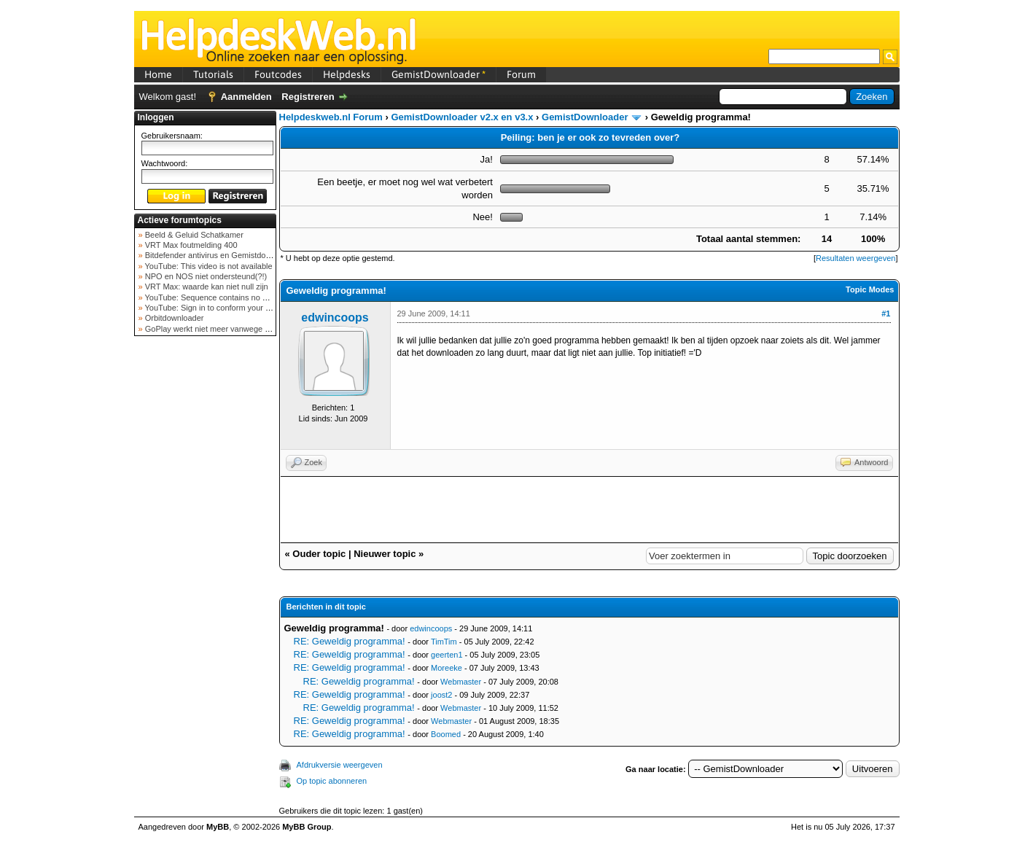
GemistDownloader (438, 74)
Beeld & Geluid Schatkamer (193, 234)
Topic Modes (870, 289)
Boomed (446, 734)
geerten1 (446, 654)
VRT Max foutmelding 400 (190, 245)
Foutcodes (278, 74)
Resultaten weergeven (855, 258)
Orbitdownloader (173, 317)
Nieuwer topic (385, 553)
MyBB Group (306, 826)
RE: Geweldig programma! (349, 641)
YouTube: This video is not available (208, 266)
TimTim (444, 641)
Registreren (307, 96)
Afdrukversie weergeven (340, 764)
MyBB (217, 826)
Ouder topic (319, 553)
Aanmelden (246, 96)
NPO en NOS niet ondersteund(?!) (205, 276)
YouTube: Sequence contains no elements (219, 297)
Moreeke (446, 667)
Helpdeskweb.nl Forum (331, 117)
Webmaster (460, 681)
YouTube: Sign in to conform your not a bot (220, 307)
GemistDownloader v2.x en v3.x (462, 117)
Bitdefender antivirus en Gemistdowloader (218, 255)
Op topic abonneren (332, 780)
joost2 (441, 694)
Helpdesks (346, 74)
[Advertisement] (205, 571)
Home (158, 74)
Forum (521, 74)
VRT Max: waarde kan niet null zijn (205, 286)
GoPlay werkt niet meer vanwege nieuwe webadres (235, 328)
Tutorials (213, 74)
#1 (885, 313)
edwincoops (334, 317)
